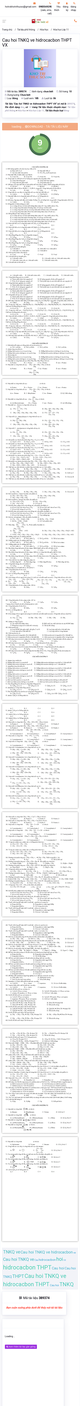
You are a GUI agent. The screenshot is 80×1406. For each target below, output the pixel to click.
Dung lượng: (17, 95)
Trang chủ (7, 29)
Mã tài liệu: (15, 91)
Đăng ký (65, 6)
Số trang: (64, 91)
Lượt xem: (30, 98)
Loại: (11, 98)
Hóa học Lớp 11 (61, 29)
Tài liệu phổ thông (26, 29)
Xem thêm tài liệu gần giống (20, 1347)
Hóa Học (44, 29)
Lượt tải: (49, 98)
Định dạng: (41, 91)
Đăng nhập (73, 6)
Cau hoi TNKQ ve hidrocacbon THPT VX (37, 43)
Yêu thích (57, 6)
